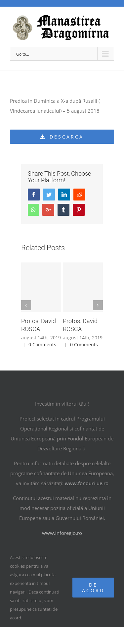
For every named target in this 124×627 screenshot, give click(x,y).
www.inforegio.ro (62, 533)
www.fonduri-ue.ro (86, 483)
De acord (93, 588)
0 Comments (42, 344)
